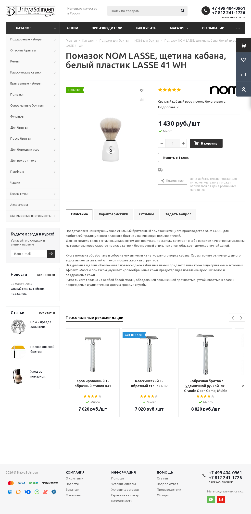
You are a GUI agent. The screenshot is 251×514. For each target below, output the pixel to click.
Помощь (165, 472)
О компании (213, 28)
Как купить (146, 28)
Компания (75, 472)
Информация (123, 472)
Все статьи (47, 313)
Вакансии (72, 489)
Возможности (121, 500)
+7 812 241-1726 (228, 12)
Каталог (23, 28)
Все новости (46, 274)
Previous (233, 318)
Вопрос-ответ (167, 484)
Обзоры (163, 495)
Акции (72, 28)
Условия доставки (125, 489)
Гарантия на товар (125, 495)
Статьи (162, 478)
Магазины (179, 28)
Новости (72, 484)
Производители (107, 28)
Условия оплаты (123, 484)
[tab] (199, 107)
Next (241, 318)
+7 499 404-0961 (228, 8)
